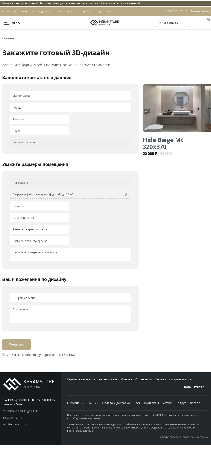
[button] (30, 417)
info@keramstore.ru (176, 10)
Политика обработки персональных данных (183, 437)
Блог (137, 403)
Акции (93, 403)
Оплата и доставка (116, 403)
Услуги (167, 403)
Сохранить (16, 344)
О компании (76, 403)
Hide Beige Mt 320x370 (163, 143)
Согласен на (41, 354)
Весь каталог (196, 386)
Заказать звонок (200, 11)
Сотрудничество (188, 403)
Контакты (151, 403)
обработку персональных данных (50, 355)
